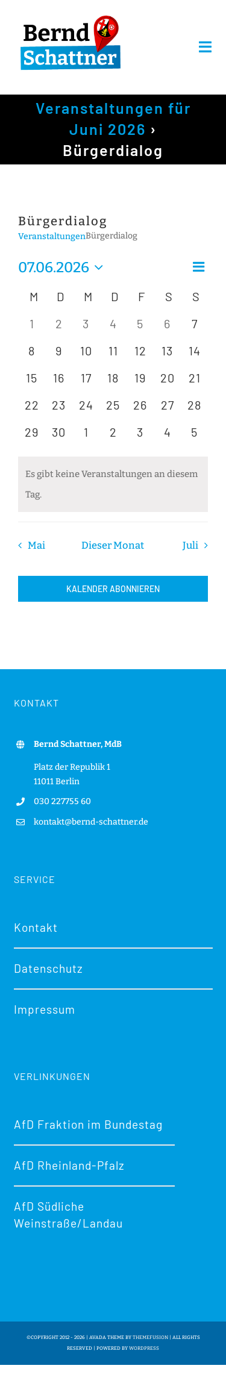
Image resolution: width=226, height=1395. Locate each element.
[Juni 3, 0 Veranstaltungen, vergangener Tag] (85, 328)
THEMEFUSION (150, 1337)
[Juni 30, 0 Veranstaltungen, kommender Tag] (58, 437)
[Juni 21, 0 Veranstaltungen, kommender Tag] (194, 382)
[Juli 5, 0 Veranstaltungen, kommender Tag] (194, 437)
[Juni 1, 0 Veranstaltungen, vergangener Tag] (31, 328)
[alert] (113, 484)
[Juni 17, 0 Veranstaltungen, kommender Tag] (85, 382)
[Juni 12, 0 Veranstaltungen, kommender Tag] (140, 355)
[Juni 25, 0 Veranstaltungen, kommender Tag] (113, 409)
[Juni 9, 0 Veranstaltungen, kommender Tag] (58, 355)
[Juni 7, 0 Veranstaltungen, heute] (194, 328)
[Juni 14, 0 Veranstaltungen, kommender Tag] (194, 355)
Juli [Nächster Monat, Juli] (190, 545)
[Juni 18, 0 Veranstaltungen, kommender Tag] (113, 382)
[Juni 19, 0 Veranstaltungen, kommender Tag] (140, 382)
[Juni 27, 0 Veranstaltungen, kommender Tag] (167, 409)
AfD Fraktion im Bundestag (88, 1124)
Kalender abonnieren (113, 589)
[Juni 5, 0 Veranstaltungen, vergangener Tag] (140, 328)
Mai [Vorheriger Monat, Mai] (36, 545)
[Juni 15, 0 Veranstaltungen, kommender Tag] (31, 382)
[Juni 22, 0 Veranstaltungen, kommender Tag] (31, 409)
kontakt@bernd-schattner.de (91, 822)
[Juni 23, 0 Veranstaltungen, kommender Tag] (58, 409)
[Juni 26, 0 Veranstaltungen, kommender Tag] (140, 409)
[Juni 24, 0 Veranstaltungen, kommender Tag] (85, 409)
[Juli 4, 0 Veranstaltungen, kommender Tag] (167, 437)
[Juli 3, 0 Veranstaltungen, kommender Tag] (140, 437)
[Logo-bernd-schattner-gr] (70, 16)
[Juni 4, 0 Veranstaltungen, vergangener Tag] (113, 328)
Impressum (44, 1009)
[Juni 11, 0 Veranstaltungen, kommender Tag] (113, 355)
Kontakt (36, 927)
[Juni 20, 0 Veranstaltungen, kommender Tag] (167, 382)
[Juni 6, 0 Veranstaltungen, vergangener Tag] (167, 328)
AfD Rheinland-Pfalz (69, 1165)
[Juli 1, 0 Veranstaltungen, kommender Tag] (85, 437)
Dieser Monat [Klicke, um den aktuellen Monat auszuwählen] (112, 545)
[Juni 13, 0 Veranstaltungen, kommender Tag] (167, 355)
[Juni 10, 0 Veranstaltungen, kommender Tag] (85, 355)
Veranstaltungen (52, 236)
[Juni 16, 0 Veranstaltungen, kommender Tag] (58, 382)
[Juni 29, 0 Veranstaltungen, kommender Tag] (31, 437)
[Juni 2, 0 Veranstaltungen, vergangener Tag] (58, 328)
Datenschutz (48, 968)
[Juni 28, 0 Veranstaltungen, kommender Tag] (194, 409)
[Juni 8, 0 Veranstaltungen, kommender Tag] (31, 355)
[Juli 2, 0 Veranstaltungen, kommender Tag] (113, 437)
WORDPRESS (144, 1348)
